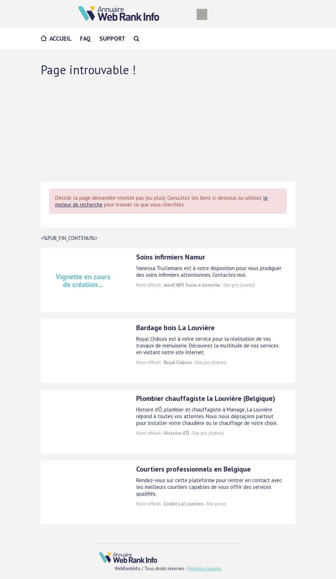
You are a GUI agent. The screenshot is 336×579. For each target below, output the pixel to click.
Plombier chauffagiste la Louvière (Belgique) (205, 398)
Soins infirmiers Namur (170, 257)
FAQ (85, 38)
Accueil (60, 38)
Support (112, 38)
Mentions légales (204, 569)
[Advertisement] (168, 128)
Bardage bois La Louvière (175, 327)
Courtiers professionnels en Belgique (193, 469)
